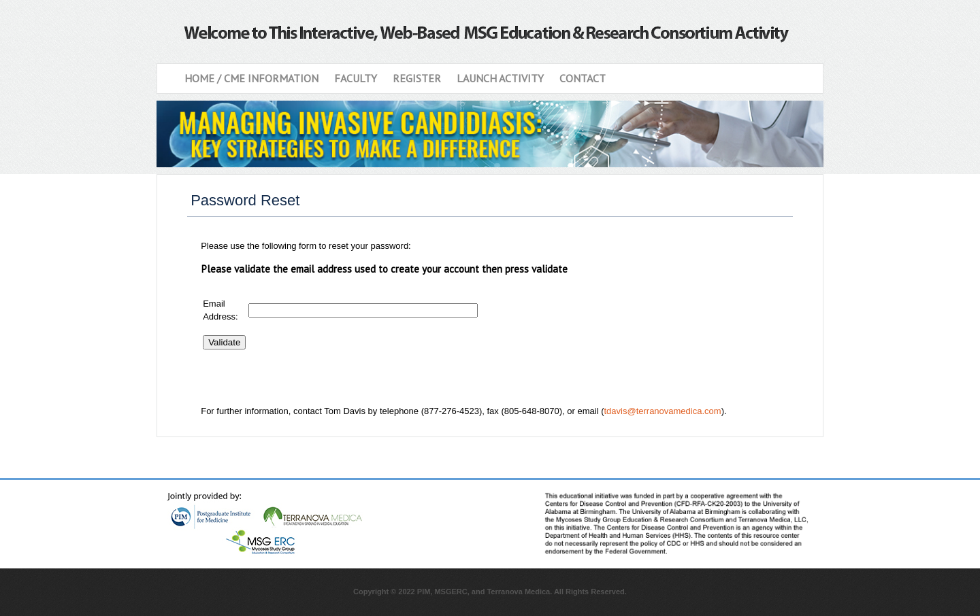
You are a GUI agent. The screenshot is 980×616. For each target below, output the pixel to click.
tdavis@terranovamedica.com (662, 411)
